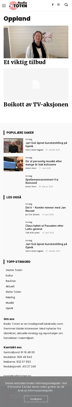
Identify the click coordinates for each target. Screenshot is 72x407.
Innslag (28, 139)
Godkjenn (36, 399)
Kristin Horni (30, 168)
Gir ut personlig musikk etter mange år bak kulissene (43, 163)
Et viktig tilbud (25, 62)
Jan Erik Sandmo (32, 214)
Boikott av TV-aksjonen (36, 104)
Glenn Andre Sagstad (34, 150)
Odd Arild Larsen (32, 232)
